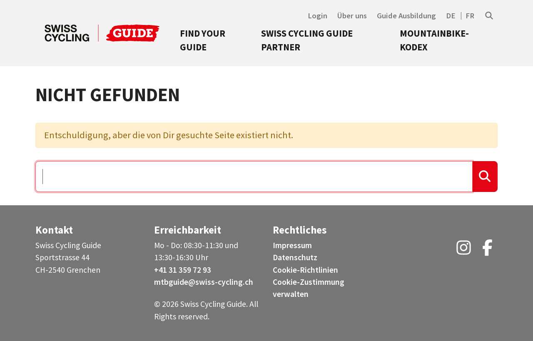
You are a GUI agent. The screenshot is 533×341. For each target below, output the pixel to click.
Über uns (352, 15)
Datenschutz (295, 257)
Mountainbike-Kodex (434, 40)
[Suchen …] (254, 176)
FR (470, 15)
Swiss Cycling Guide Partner (307, 40)
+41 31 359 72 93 (182, 270)
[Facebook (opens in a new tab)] (487, 251)
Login (317, 15)
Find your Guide (202, 40)
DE (451, 15)
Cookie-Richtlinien (305, 270)
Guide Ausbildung (406, 15)
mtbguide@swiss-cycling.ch (203, 282)
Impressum (292, 245)
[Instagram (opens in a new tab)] (463, 251)
